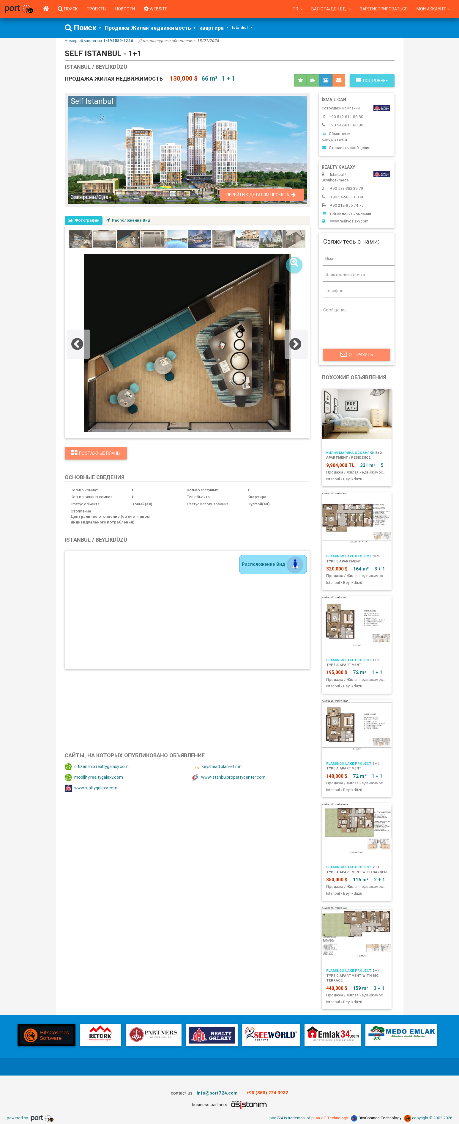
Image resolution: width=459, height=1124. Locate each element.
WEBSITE (156, 9)
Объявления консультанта (336, 136)
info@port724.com (217, 1093)
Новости (125, 9)
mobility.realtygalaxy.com (94, 777)
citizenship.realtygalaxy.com (97, 766)
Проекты (96, 9)
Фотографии (84, 220)
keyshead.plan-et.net (217, 766)
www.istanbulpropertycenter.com (229, 777)
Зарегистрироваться (384, 9)
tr (297, 9)
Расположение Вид (128, 220)
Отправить (356, 354)
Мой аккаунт (433, 9)
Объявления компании (346, 214)
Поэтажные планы (95, 453)
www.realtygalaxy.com (91, 788)
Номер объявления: (99, 40)
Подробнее (372, 80)
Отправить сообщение (346, 147)
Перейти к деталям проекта (261, 194)
